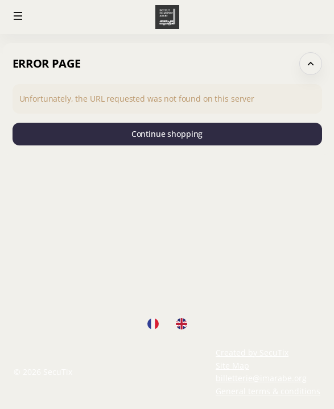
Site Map (232, 365)
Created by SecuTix (252, 352)
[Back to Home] (167, 17)
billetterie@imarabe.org (261, 378)
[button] (18, 16)
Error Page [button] (47, 63)
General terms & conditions (268, 391)
